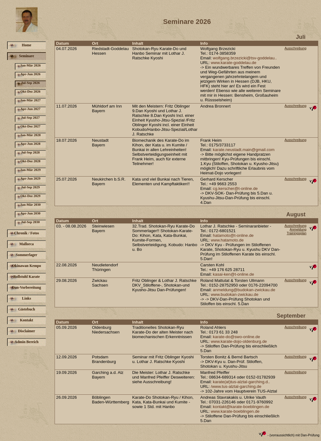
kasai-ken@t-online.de (233, 274)
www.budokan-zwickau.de (234, 294)
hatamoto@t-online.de (233, 235)
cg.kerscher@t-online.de (235, 188)
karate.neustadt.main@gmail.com (243, 149)
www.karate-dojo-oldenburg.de (239, 341)
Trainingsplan (296, 233)
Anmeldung (298, 229)
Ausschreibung (295, 48)
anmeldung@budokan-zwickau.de (244, 289)
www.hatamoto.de (227, 240)
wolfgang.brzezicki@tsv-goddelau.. (245, 58)
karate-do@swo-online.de (236, 336)
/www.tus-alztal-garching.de (236, 386)
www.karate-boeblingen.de (235, 411)
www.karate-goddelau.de (233, 62)
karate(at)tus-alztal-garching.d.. (241, 381)
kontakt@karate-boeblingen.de (241, 406)
